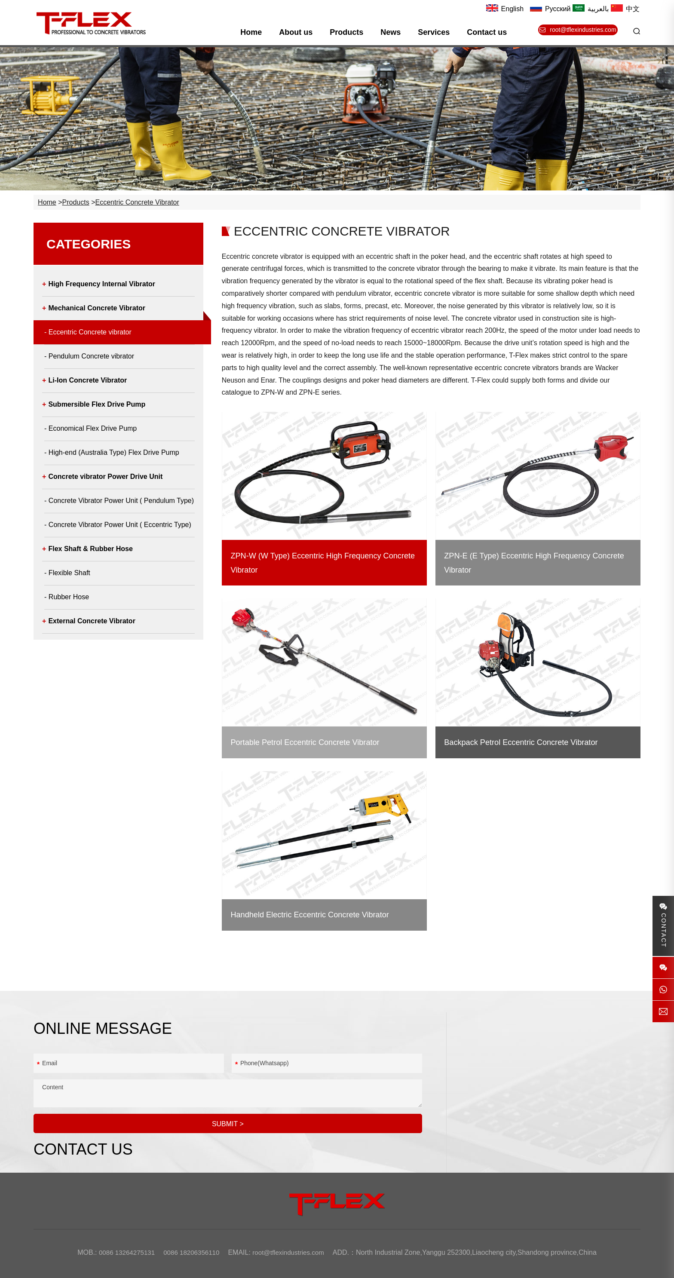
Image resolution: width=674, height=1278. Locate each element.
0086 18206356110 (535, 1080)
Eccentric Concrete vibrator (139, 209)
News (394, 32)
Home (254, 32)
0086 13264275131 (534, 1064)
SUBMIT (229, 1127)
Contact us (491, 32)
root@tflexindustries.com (546, 1111)
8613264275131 (548, 1095)
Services (437, 32)
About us (299, 32)
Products (350, 32)
